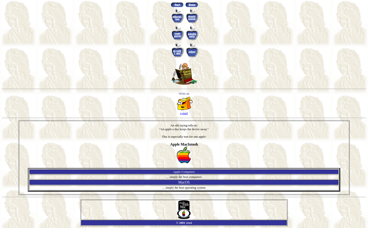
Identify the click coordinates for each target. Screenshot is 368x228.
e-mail (184, 113)
